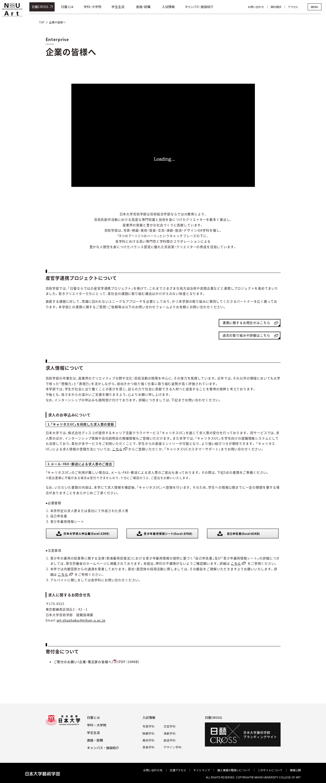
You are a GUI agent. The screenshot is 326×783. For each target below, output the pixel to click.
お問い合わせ (261, 7)
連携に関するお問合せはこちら (246, 322)
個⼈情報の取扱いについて (233, 770)
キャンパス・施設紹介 (204, 6)
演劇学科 (169, 733)
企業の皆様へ (57, 22)
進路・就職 (148, 6)
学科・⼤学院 (96, 725)
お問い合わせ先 (152, 770)
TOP (42, 22)
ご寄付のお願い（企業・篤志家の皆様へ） (97, 661)
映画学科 (149, 733)
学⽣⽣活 (93, 732)
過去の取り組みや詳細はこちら (246, 335)
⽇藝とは (93, 717)
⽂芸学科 (169, 726)
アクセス (298, 7)
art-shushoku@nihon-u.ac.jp (81, 620)
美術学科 (149, 739)
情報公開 (295, 770)
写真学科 (149, 726)
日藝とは (72, 6)
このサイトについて (270, 770)
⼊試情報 (150, 717)
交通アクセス (178, 770)
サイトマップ (201, 770)
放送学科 (169, 739)
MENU (314, 7)
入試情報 (173, 6)
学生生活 (123, 6)
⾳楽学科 (149, 746)
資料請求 (281, 7)
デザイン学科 (172, 746)
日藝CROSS (45, 6)
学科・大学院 (97, 6)
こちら (117, 449)
